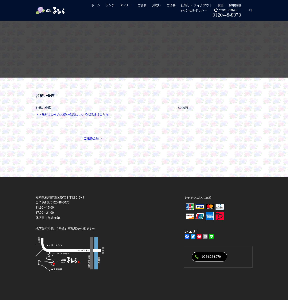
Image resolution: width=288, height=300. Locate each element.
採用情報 (235, 5)
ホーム (95, 5)
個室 (220, 5)
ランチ (110, 5)
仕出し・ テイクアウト (196, 5)
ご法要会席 (91, 138)
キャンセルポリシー (193, 10)
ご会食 (142, 5)
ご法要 (171, 5)
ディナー (126, 5)
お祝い (156, 5)
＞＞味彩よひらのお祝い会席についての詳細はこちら (72, 114)
